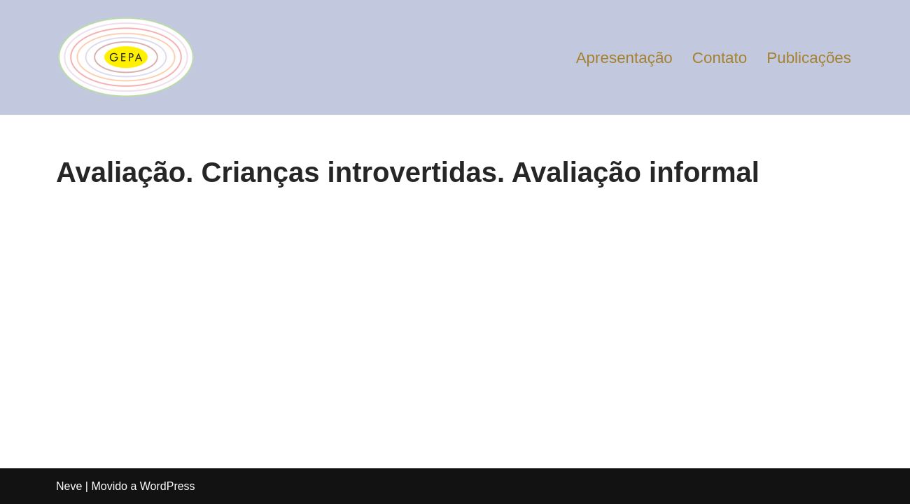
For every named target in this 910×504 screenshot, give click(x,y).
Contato (719, 57)
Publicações (808, 57)
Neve (69, 486)
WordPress (167, 486)
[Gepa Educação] (126, 57)
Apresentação (624, 57)
